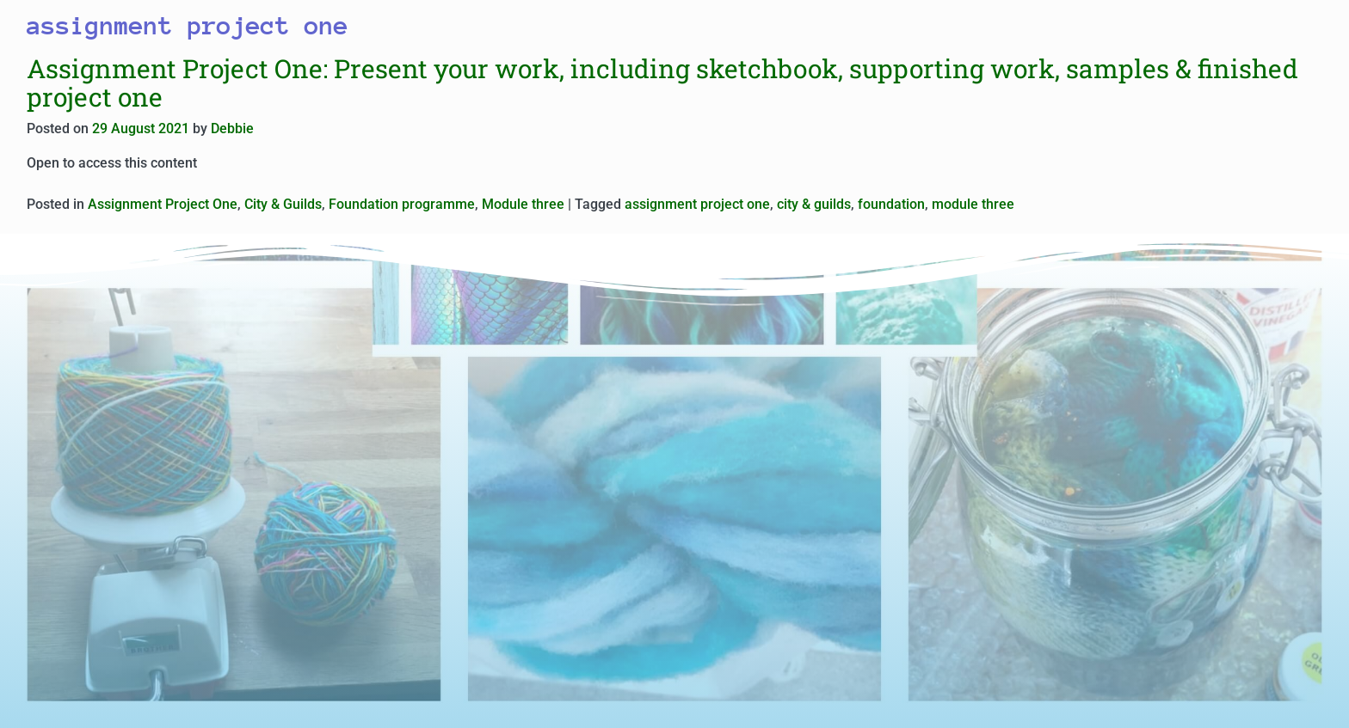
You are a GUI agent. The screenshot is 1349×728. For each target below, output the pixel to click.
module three (973, 204)
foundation (891, 204)
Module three (523, 204)
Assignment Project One (162, 204)
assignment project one (697, 204)
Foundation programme (402, 204)
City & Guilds (283, 204)
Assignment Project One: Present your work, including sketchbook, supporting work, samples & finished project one (662, 82)
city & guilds (814, 204)
